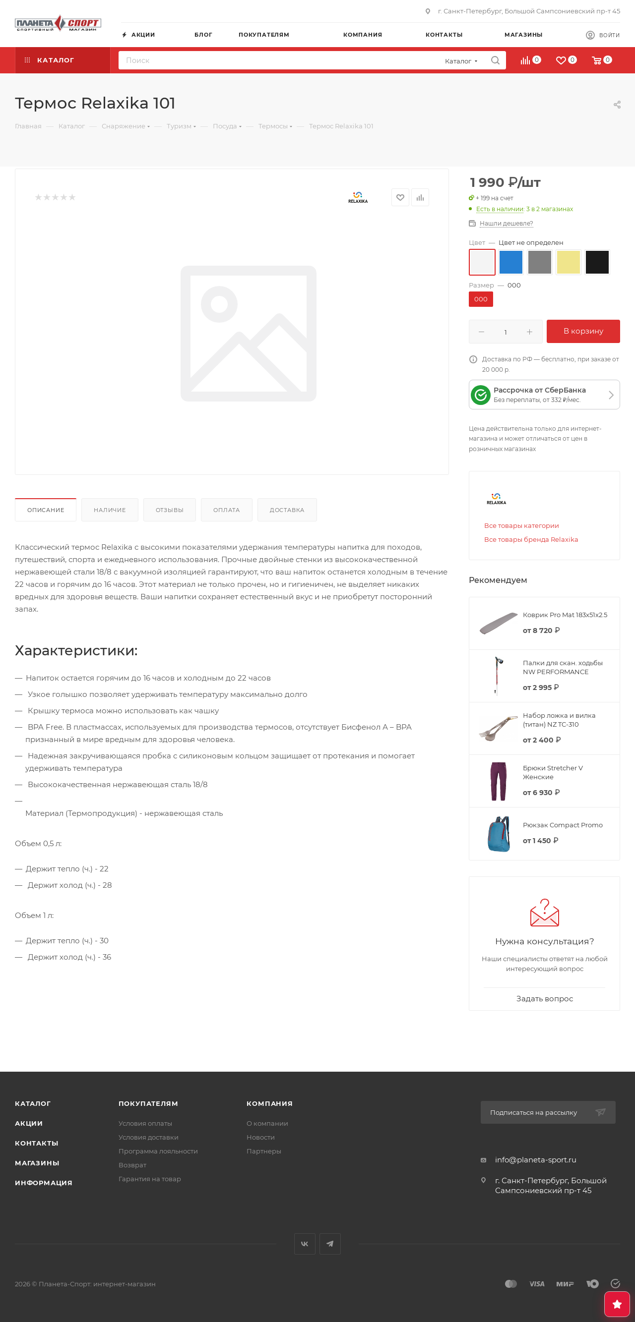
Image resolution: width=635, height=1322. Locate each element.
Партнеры (264, 1151)
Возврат (132, 1165)
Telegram (330, 1244)
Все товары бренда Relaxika (531, 539)
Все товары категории (521, 525)
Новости (261, 1137)
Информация (44, 1183)
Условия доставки (149, 1137)
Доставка (287, 510)
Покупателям (149, 1103)
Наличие (110, 510)
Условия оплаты (145, 1123)
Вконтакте (305, 1244)
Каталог (33, 1103)
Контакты (36, 1143)
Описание (45, 510)
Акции (29, 1123)
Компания (270, 1103)
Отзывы (170, 510)
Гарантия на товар (150, 1179)
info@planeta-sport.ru (535, 1159)
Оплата (226, 510)
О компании (267, 1123)
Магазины (37, 1163)
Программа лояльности (158, 1151)
